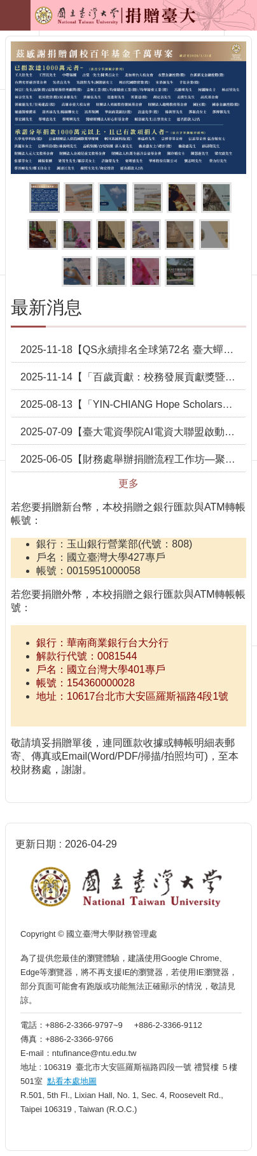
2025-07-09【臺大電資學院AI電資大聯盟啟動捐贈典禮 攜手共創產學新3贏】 (133, 431)
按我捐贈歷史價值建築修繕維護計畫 (42, 234)
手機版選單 (15, 15)
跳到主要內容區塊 (6, 6)
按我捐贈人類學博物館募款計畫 (180, 234)
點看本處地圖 (72, 1081)
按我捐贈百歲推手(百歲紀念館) (79, 197)
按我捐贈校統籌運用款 (77, 234)
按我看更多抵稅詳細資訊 (180, 271)
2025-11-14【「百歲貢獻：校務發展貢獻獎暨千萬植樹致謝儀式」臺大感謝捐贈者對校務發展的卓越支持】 (133, 377)
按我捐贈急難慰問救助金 (77, 271)
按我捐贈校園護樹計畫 (216, 197)
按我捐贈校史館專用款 (111, 234)
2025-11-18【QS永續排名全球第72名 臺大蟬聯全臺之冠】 (133, 349)
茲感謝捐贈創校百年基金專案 (44, 197)
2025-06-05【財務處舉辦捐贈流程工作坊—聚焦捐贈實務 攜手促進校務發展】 (133, 459)
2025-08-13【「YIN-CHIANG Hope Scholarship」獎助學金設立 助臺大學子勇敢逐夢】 (133, 404)
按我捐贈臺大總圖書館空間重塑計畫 (145, 234)
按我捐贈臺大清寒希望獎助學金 (182, 197)
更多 (128, 483)
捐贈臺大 (86, 19)
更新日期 (35, 844)
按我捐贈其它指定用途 (145, 271)
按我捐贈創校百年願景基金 (113, 197)
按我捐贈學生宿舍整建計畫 (111, 271)
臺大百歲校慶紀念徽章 (147, 197)
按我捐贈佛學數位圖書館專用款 (214, 234)
